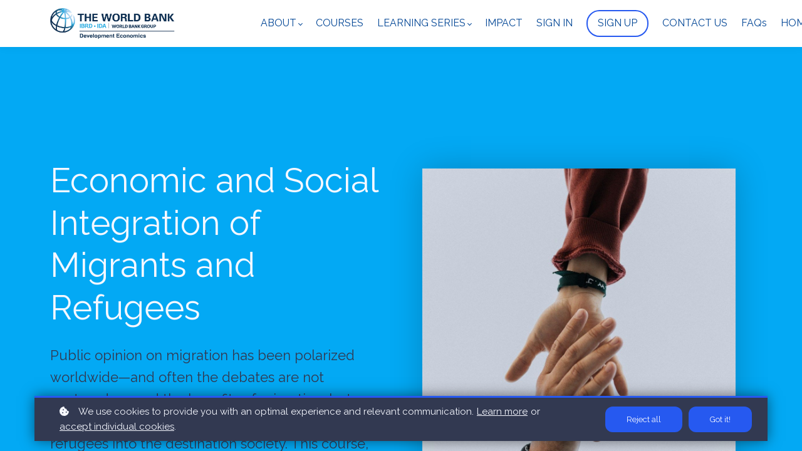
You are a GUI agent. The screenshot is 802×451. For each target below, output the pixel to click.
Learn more (502, 411)
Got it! (720, 419)
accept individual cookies (117, 426)
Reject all (644, 419)
